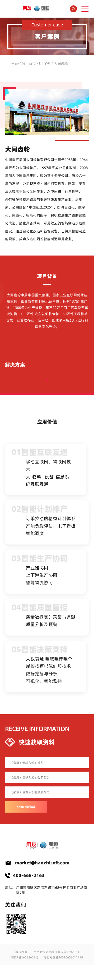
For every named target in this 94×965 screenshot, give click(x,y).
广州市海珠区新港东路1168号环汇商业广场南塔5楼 (51, 890)
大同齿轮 (61, 64)
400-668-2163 (29, 875)
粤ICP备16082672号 (24, 957)
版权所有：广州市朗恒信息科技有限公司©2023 (47, 952)
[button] (47, 381)
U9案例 (45, 64)
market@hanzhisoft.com (42, 863)
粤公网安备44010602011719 (63, 957)
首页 (32, 64)
